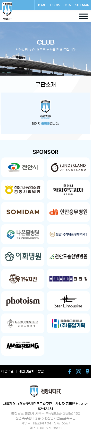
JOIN (67, 5)
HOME (41, 5)
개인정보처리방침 (31, 371)
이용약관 (7, 371)
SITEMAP (82, 5)
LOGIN (55, 5)
